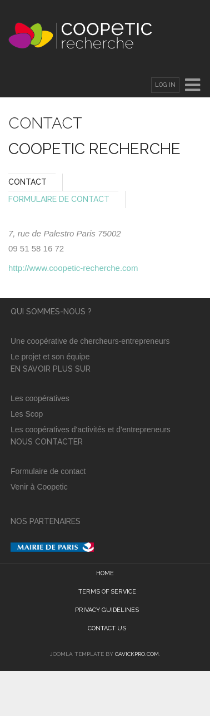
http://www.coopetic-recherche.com (73, 268)
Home (105, 573)
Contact (27, 181)
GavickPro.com (137, 654)
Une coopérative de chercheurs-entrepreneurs (90, 341)
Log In (165, 84)
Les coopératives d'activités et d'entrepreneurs (91, 429)
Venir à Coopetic (40, 486)
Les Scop (27, 413)
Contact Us (107, 628)
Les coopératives (40, 398)
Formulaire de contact (48, 471)
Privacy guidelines (107, 610)
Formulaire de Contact (58, 199)
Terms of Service (107, 591)
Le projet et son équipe (51, 356)
